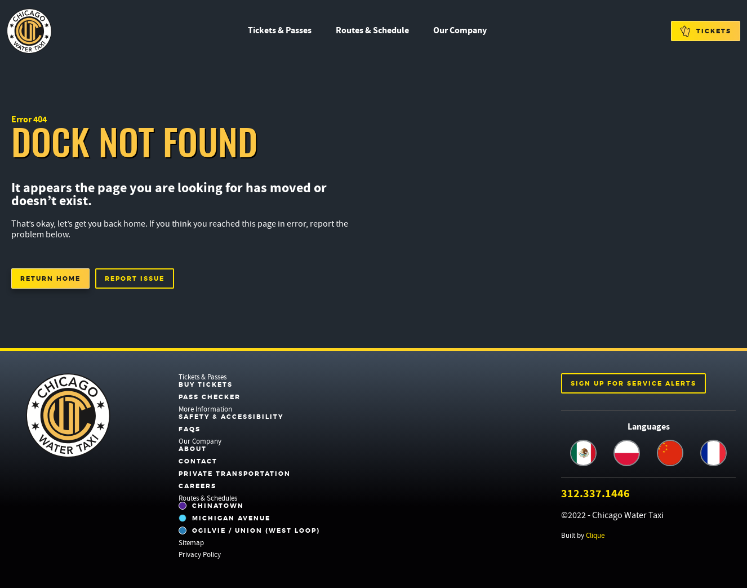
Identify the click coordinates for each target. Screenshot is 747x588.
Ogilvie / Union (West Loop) (249, 530)
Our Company (460, 30)
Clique (595, 535)
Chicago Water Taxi (29, 31)
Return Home (50, 278)
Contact (198, 461)
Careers (197, 486)
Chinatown (211, 506)
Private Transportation (235, 474)
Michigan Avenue (224, 518)
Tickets (705, 31)
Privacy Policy (200, 554)
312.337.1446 (595, 493)
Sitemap (191, 542)
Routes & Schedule (372, 30)
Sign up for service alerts (633, 383)
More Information (205, 409)
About (193, 449)
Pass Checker (210, 397)
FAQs (190, 429)
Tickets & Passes (280, 30)
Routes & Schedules (208, 498)
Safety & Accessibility (231, 417)
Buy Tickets (206, 384)
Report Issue (134, 278)
